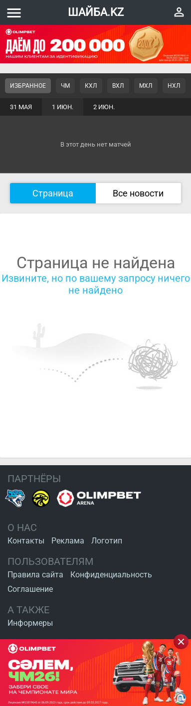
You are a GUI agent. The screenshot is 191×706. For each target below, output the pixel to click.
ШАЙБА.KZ (96, 12)
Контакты (25, 540)
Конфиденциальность (111, 574)
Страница (52, 193)
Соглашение (30, 589)
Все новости (138, 193)
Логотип (106, 540)
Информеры (30, 623)
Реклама (67, 540)
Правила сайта (35, 574)
